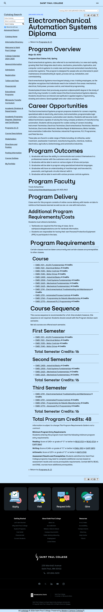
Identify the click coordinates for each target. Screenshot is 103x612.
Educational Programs (10, 93)
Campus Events (83, 529)
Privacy (68, 604)
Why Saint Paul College (19, 526)
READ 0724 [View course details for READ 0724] (91, 442)
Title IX (83, 538)
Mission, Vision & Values (51, 529)
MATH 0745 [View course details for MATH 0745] (82, 452)
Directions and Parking (11, 145)
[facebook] (39, 584)
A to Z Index (83, 522)
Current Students (19, 538)
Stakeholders (10, 139)
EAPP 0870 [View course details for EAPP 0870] (90, 448)
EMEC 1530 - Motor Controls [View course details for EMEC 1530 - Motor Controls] (47, 271)
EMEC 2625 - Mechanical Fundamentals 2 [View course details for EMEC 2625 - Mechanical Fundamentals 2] (53, 286)
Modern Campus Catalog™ (73, 611)
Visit (39, 498)
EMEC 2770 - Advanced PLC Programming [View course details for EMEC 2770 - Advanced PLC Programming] (53, 301)
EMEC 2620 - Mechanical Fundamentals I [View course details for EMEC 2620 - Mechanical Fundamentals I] (53, 283)
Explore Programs (20, 529)
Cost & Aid (19, 532)
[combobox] (79, 10)
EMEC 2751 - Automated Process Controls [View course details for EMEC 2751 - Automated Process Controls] (53, 295)
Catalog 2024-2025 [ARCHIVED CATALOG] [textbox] (72, 10)
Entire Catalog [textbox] (9, 18)
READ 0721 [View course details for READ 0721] (79, 442)
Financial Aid (10, 86)
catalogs (24, 611)
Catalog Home (11, 37)
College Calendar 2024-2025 (12, 57)
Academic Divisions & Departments (14, 109)
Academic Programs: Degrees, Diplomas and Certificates (14, 119)
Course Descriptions (13, 133)
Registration (10, 75)
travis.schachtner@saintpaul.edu (42, 190)
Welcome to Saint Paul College (12, 48)
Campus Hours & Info (51, 532)
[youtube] (58, 584)
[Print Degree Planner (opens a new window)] (85, 15)
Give (87, 498)
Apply (15, 498)
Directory (83, 532)
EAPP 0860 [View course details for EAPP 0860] (37, 444)
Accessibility (83, 526)
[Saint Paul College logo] (51, 3)
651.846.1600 (53, 573)
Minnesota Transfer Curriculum (13, 101)
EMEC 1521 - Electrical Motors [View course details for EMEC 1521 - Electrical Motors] (48, 268)
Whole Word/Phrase (12, 27)
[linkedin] (51, 584)
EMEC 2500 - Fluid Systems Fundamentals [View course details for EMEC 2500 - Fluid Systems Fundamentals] (53, 280)
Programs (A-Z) (11, 128)
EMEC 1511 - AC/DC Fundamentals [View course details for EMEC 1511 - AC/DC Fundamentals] (50, 265)
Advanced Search (11, 30)
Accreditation (51, 526)
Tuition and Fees (12, 81)
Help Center (83, 535)
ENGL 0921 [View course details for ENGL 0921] (79, 448)
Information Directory (14, 42)
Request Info (63, 498)
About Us (51, 522)
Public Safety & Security (51, 535)
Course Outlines (11, 158)
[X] (45, 584)
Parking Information (13, 153)
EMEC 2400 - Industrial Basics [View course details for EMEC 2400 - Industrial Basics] (48, 277)
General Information (13, 64)
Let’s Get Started (19, 522)
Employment (51, 538)
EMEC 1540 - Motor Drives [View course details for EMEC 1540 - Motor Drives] (46, 274)
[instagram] (64, 584)
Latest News (51, 541)
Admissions (10, 70)
